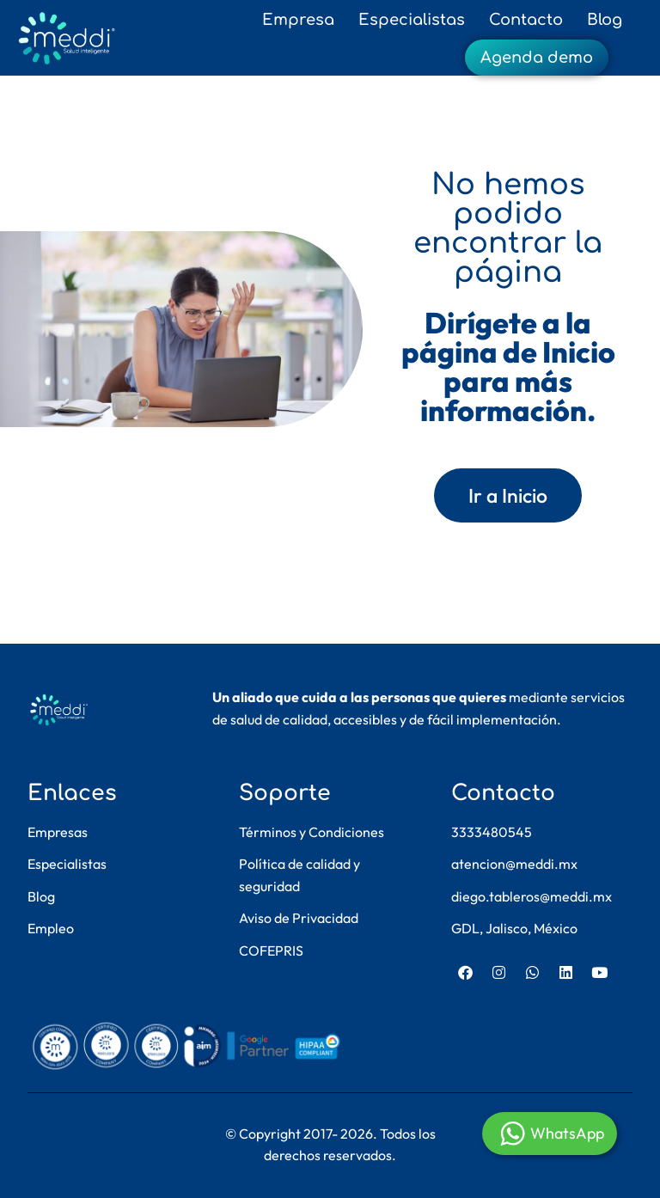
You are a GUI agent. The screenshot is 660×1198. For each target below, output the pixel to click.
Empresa (298, 19)
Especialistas (411, 19)
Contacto (526, 19)
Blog (604, 19)
